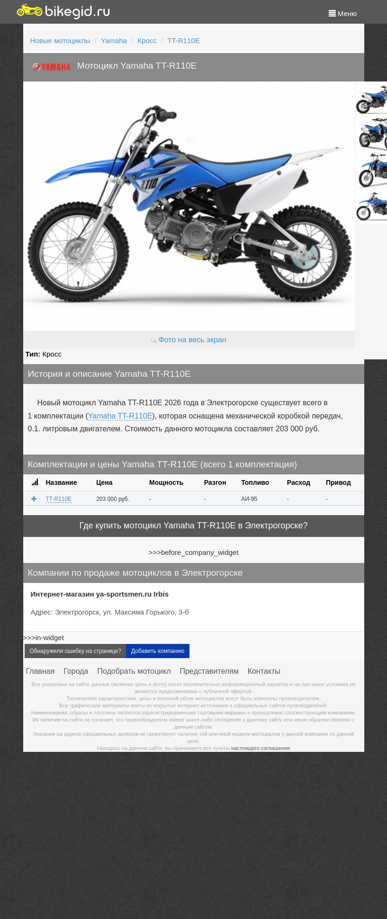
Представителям (209, 671)
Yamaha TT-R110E (120, 416)
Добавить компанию (157, 651)
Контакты (264, 671)
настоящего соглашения (260, 748)
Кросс (146, 40)
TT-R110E (183, 40)
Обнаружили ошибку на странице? (75, 651)
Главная (40, 671)
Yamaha (114, 40)
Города (75, 671)
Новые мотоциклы (60, 40)
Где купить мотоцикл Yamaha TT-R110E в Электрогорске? (193, 525)
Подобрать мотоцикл (134, 671)
